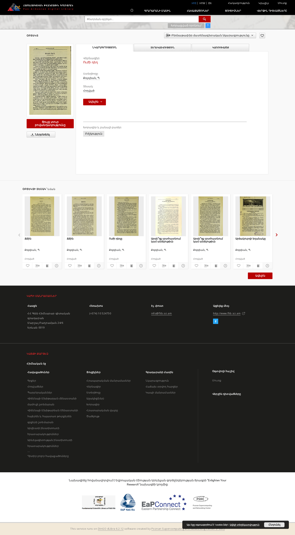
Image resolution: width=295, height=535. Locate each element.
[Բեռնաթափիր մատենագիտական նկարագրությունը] (37, 265)
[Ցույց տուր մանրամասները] (56, 265)
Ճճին (28, 238)
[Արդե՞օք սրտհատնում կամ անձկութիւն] (168, 216)
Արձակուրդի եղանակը (250, 238)
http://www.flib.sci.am (227, 313)
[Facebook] (215, 321)
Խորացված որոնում (186, 25)
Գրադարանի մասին (157, 10)
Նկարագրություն (157, 380)
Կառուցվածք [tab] (220, 47)
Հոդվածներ (35, 386)
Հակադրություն (239, 3)
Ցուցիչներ (233, 10)
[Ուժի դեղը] (126, 216)
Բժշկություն (93, 133)
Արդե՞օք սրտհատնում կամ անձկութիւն (166, 240)
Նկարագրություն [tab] (104, 47)
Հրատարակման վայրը (102, 410)
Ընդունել (274, 524)
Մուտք (282, 3)
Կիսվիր (264, 3)
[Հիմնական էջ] (131, 10)
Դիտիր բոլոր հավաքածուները (48, 456)
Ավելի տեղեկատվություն (244, 525)
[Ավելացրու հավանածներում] (262, 35)
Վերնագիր (93, 386)
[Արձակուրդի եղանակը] (253, 216)
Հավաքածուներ (198, 10)
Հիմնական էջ (36, 363)
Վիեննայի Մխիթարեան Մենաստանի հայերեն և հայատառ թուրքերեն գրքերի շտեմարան (52, 416)
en (210, 3)
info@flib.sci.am (161, 313)
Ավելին (260, 275)
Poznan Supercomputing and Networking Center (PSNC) (188, 528)
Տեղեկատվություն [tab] (163, 47)
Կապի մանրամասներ (161, 392)
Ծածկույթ (92, 416)
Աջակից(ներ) (95, 398)
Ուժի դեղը (115, 238)
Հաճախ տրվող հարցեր (162, 386)
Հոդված (88, 90)
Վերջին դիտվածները (272, 10)
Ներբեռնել (39, 135)
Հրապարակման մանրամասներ (108, 380)
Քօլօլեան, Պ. (91, 78)
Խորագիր (93, 404)
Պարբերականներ (39, 392)
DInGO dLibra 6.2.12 (111, 528)
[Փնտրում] (205, 19)
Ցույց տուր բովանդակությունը (50, 123)
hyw (202, 3)
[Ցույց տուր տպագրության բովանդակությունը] (47, 265)
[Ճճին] (42, 216)
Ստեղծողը (93, 392)
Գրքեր (31, 380)
